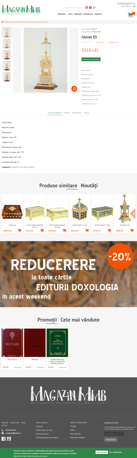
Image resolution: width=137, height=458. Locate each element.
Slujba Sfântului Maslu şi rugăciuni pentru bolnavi (57, 362)
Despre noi (88, 14)
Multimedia (75, 434)
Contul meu (14, 422)
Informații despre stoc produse (47, 437)
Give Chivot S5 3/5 (86, 42)
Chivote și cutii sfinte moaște (30, 22)
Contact (98, 14)
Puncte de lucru (41, 422)
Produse (61, 14)
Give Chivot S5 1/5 (82, 42)
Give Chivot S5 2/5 (84, 42)
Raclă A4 (12, 225)
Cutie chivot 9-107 (79, 225)
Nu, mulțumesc (115, 452)
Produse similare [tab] (58, 185)
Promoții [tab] (47, 319)
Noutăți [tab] (89, 185)
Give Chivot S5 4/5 (88, 42)
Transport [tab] (77, 113)
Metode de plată (42, 434)
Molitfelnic (12, 360)
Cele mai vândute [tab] (80, 319)
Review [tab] (67, 113)
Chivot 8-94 (124, 225)
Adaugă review (114, 42)
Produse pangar (77, 437)
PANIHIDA (34, 360)
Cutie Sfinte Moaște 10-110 (57, 226)
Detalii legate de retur (44, 430)
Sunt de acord (102, 452)
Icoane (73, 426)
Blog (70, 14)
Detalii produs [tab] (54, 113)
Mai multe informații (39, 456)
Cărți (72, 430)
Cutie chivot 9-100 (102, 225)
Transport (39, 426)
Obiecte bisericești (11, 22)
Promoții (78, 14)
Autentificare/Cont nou (73, 7)
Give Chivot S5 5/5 (90, 42)
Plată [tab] (86, 113)
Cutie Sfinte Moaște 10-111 (35, 226)
